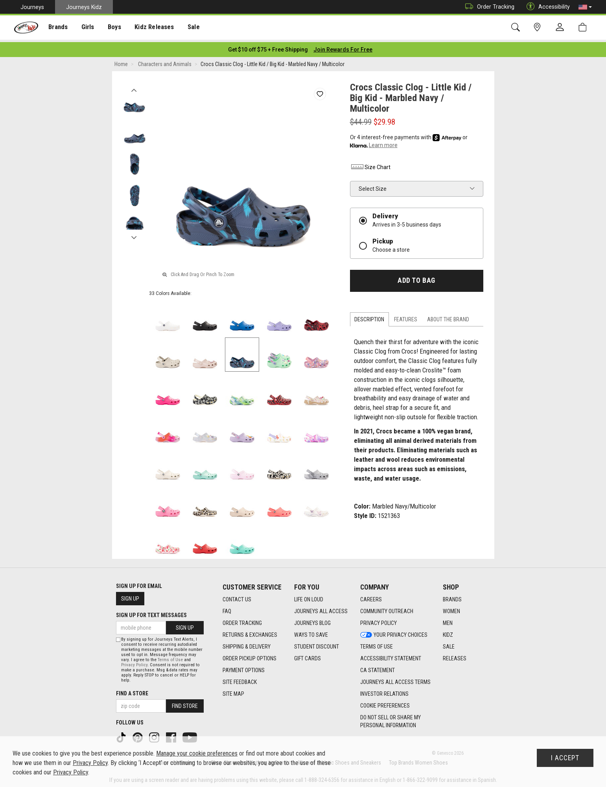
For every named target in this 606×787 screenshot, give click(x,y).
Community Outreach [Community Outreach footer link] (386, 609)
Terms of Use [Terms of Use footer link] (376, 644)
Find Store (185, 703)
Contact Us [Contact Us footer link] (237, 597)
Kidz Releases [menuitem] (150, 28)
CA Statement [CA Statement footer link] (377, 668)
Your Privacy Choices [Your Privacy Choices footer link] (393, 632)
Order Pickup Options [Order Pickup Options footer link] (249, 656)
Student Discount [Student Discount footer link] (316, 644)
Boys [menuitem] (111, 28)
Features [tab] (405, 317)
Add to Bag (416, 278)
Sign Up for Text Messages (151, 613)
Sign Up (130, 596)
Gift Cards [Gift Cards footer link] (307, 656)
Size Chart (370, 165)
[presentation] (57, 28)
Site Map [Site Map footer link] (233, 691)
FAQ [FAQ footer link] (227, 609)
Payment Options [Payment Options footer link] (244, 668)
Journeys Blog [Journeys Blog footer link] (312, 620)
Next (134, 233)
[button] (585, 7)
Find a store (132, 691)
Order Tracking (487, 7)
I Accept (565, 758)
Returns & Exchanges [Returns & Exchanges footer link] (250, 632)
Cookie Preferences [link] (385, 703)
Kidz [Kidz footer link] (448, 632)
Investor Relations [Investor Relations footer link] (384, 691)
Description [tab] (369, 317)
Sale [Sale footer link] (449, 644)
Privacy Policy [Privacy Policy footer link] (378, 620)
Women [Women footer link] (451, 609)
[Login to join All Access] (268, 47)
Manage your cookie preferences (197, 753)
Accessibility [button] (546, 7)
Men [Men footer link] (448, 620)
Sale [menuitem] (188, 28)
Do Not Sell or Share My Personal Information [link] (390, 719)
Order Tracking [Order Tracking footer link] (242, 620)
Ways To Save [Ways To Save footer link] (311, 632)
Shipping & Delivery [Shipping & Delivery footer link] (247, 644)
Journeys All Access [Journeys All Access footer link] (321, 609)
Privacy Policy (134, 662)
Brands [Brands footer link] (452, 597)
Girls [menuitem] (85, 28)
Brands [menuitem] (57, 28)
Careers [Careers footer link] (371, 597)
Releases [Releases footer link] (454, 656)
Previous (134, 86)
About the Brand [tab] (448, 317)
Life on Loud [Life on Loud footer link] (308, 597)
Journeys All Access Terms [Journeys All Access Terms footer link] (395, 679)
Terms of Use (170, 657)
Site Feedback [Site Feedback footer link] (240, 679)
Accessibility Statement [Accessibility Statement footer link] (390, 656)
